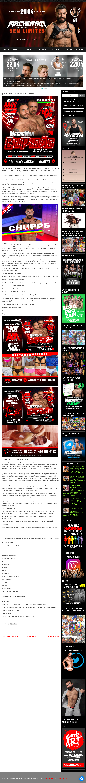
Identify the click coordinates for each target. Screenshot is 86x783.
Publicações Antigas (51, 636)
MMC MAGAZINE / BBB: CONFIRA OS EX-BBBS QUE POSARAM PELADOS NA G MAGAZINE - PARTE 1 (77, 469)
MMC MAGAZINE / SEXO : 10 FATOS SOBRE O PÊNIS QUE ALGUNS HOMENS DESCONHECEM (77, 501)
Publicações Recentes (10, 636)
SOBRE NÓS (29, 50)
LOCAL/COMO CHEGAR (56, 50)
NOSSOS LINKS (80, 50)
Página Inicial (31, 636)
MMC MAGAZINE (17, 50)
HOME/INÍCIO (5, 50)
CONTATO (69, 50)
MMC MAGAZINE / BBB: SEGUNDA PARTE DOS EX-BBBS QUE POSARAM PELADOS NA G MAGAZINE (77, 479)
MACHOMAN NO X (41, 50)
